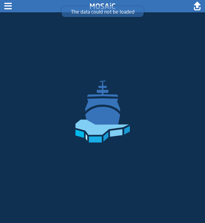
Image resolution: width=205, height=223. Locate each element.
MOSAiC (102, 6)
